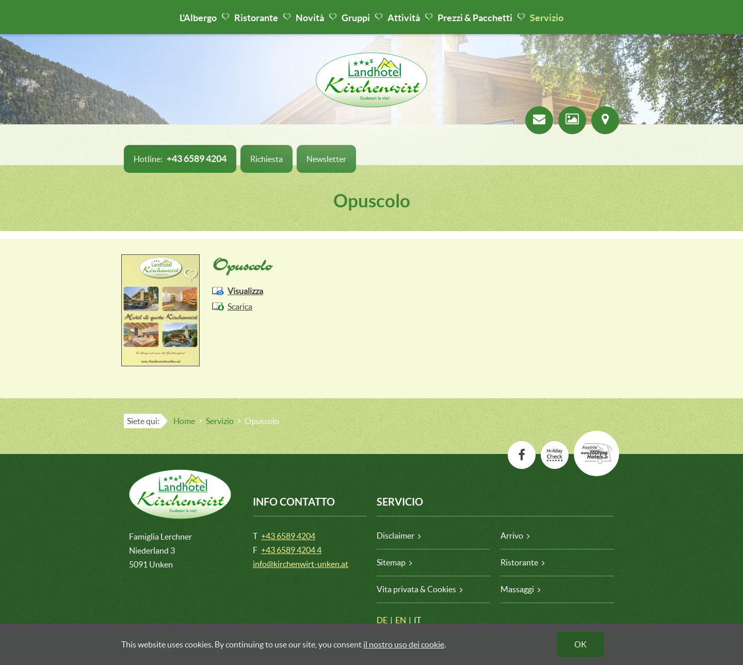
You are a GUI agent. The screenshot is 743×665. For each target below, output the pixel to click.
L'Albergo (198, 17)
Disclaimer (395, 535)
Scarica (240, 306)
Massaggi (517, 589)
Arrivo (511, 535)
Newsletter (326, 159)
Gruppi (356, 17)
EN (400, 620)
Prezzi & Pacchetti (475, 17)
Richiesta (266, 159)
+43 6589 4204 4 (291, 550)
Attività (403, 17)
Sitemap (391, 562)
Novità (310, 17)
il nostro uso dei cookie (403, 644)
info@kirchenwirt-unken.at (300, 564)
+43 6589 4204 (288, 536)
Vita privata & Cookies (416, 589)
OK (580, 644)
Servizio (546, 17)
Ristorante (256, 17)
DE (382, 620)
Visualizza (245, 291)
